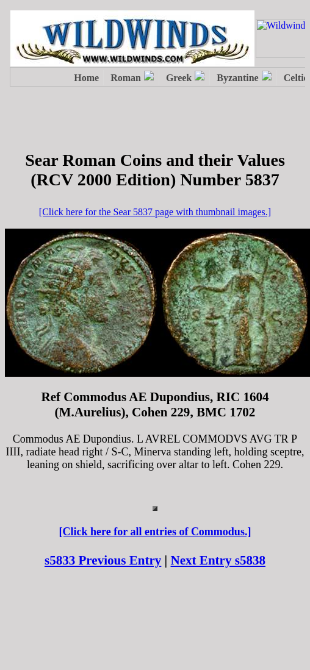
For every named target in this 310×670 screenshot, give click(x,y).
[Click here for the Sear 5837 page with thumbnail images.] (155, 212)
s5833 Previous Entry (103, 560)
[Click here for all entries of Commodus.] (155, 532)
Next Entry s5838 (218, 560)
